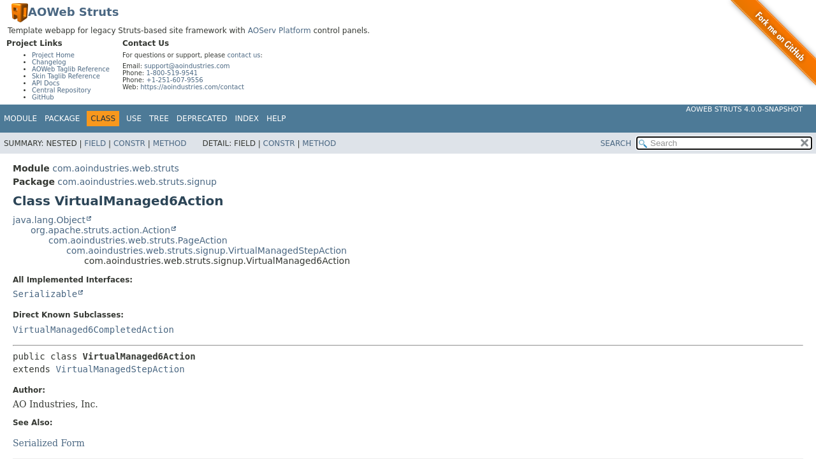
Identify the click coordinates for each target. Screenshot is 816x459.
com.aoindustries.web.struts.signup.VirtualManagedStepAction (206, 250)
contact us (243, 55)
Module (20, 118)
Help (276, 118)
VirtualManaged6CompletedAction (93, 329)
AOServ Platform (279, 30)
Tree (159, 118)
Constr (129, 143)
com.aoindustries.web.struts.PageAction (138, 240)
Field (95, 143)
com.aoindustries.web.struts (115, 168)
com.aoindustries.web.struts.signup (137, 182)
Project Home (53, 55)
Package (62, 118)
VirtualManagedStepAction (119, 369)
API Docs (46, 83)
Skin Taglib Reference (66, 76)
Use (134, 118)
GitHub (43, 97)
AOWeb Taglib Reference (71, 69)
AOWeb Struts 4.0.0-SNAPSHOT (744, 109)
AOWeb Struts (73, 11)
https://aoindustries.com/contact (192, 87)
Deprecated (202, 118)
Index (247, 118)
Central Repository (61, 90)
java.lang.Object (49, 220)
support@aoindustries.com (186, 65)
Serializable (45, 294)
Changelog (49, 62)
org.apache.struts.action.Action (100, 230)
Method (170, 143)
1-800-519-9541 (172, 72)
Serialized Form (49, 443)
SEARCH (616, 143)
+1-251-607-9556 (174, 80)
